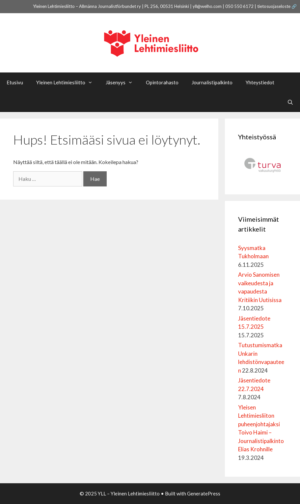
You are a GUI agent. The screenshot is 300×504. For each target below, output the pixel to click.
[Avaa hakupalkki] (290, 102)
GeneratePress (203, 493)
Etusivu (15, 82)
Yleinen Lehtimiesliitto (67, 82)
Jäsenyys (122, 82)
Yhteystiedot (260, 82)
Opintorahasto (162, 82)
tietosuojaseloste (273, 6)
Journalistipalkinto (212, 82)
